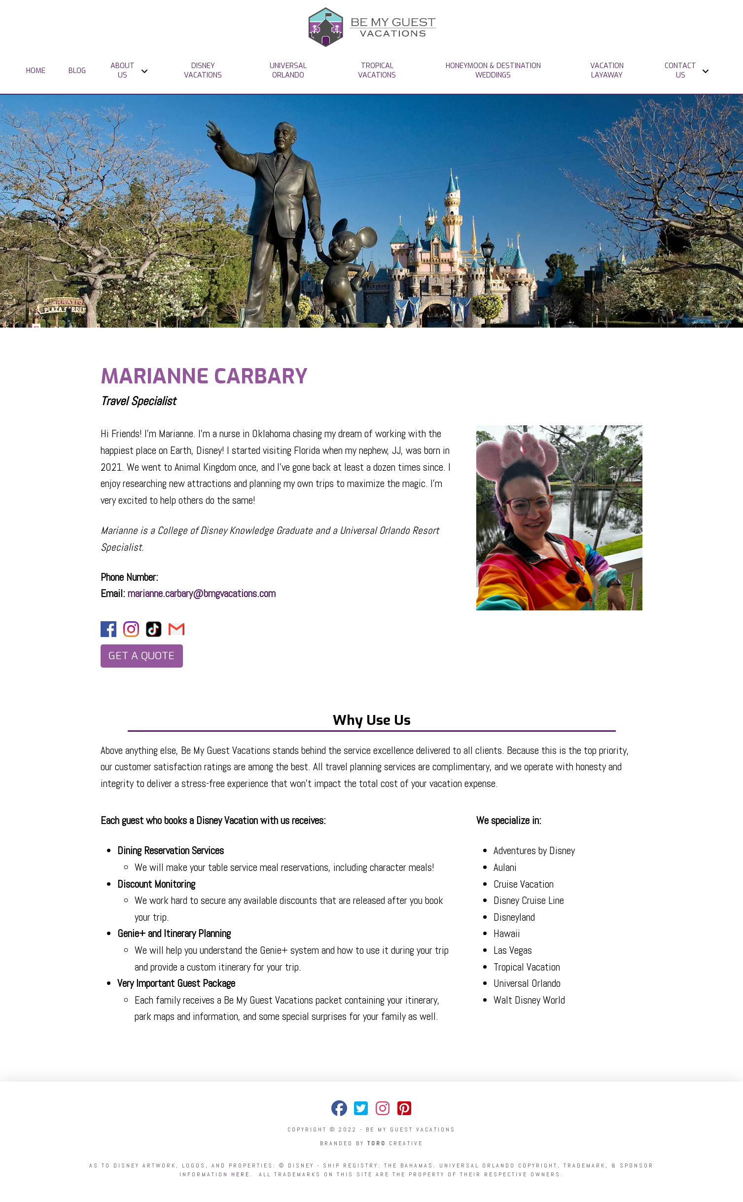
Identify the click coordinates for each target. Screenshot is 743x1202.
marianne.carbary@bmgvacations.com (202, 593)
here (240, 1174)
